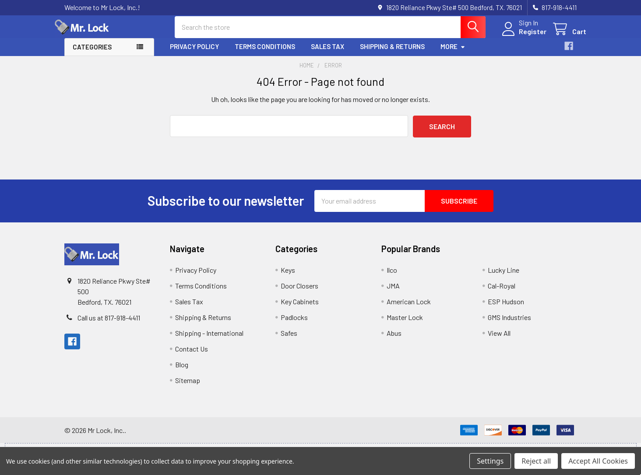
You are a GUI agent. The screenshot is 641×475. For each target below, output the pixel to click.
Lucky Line (503, 276)
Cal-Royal (501, 292)
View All (499, 339)
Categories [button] (92, 54)
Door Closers (299, 292)
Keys (288, 276)
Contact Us (191, 355)
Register (523, 36)
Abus (394, 339)
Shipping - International (209, 339)
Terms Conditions (265, 54)
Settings (490, 461)
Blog (181, 371)
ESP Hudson (506, 308)
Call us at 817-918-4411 (108, 324)
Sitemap (187, 387)
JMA (393, 292)
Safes (289, 339)
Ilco (392, 276)
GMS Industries (509, 324)
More (452, 54)
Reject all (536, 461)
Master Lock (405, 324)
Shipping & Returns (392, 54)
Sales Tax (327, 54)
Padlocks (294, 324)
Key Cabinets (300, 308)
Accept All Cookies (598, 461)
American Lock (409, 308)
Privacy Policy (194, 54)
